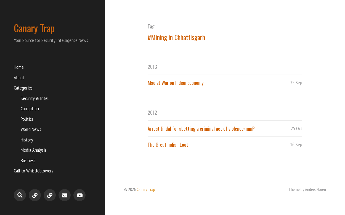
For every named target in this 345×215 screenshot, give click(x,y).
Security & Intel (35, 98)
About (19, 77)
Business (28, 160)
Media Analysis (33, 150)
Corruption (30, 108)
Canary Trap (34, 28)
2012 (152, 112)
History (27, 140)
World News (31, 129)
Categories (23, 88)
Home (19, 67)
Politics (27, 119)
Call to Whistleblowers (33, 170)
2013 (152, 66)
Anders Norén (315, 189)
